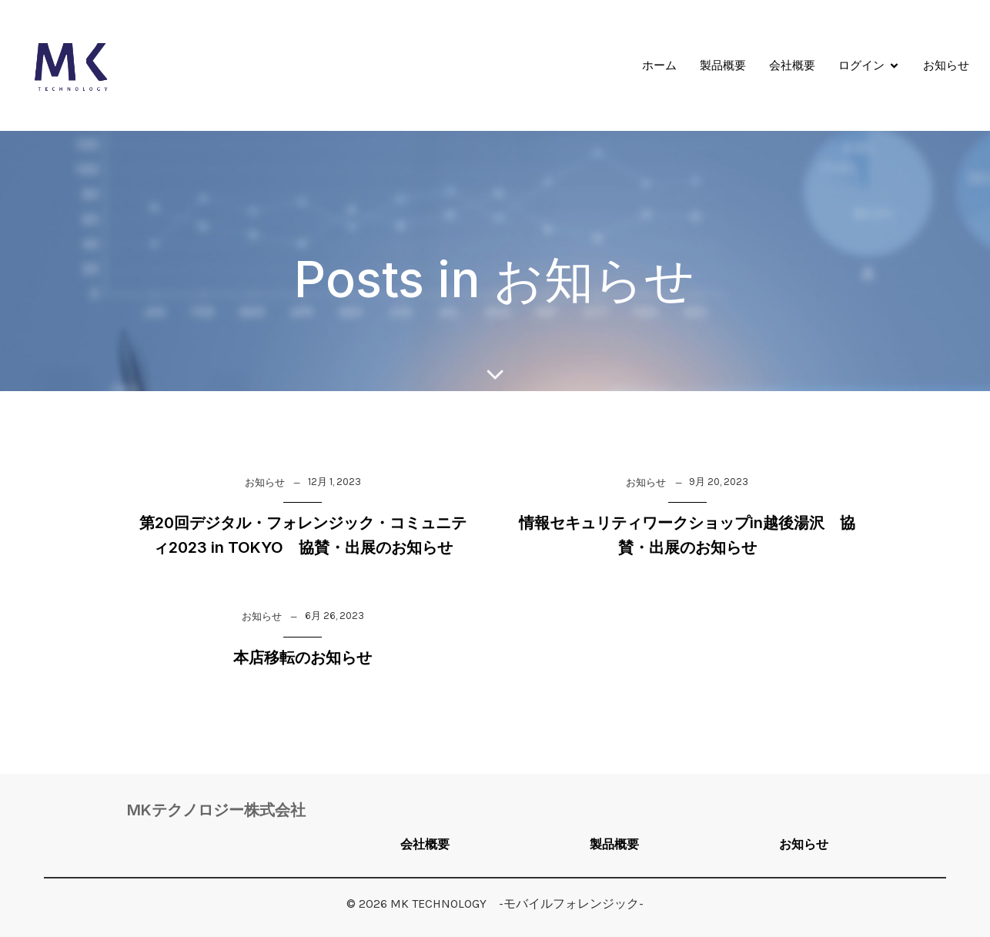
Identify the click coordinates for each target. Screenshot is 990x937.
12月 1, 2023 (334, 481)
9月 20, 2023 (718, 481)
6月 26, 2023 (334, 615)
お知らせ (946, 65)
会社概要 (792, 65)
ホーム (659, 65)
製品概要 (723, 65)
